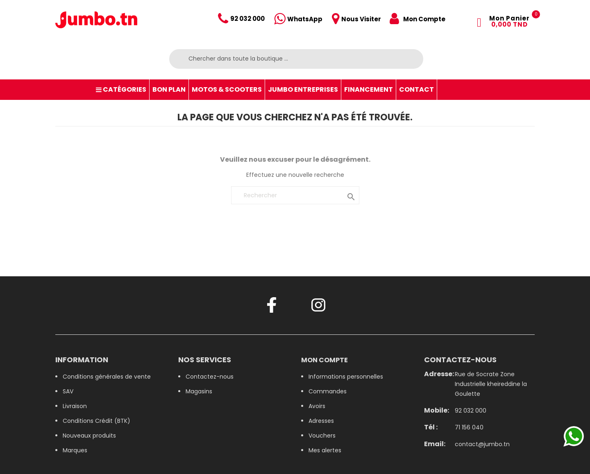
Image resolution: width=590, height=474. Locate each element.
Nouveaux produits (89, 435)
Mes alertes (325, 450)
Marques (75, 450)
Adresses (321, 421)
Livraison (75, 406)
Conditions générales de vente (107, 376)
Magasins (199, 391)
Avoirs (317, 406)
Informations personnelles (346, 376)
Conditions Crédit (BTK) (96, 421)
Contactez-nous (210, 376)
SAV (68, 391)
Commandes (328, 391)
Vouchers (322, 435)
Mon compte (324, 360)
